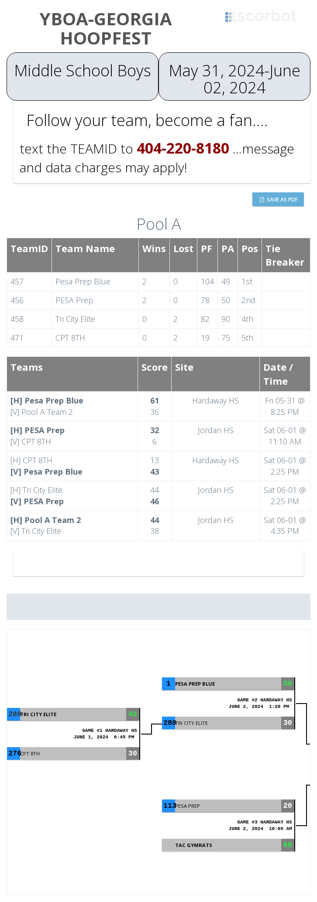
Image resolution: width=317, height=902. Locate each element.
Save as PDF (279, 199)
